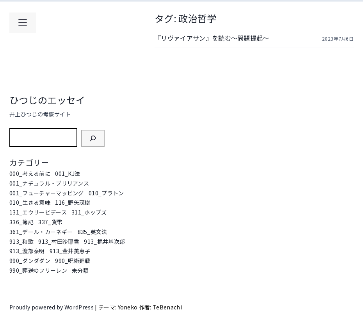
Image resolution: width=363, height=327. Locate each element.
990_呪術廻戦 (73, 260)
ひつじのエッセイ (47, 100)
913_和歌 (21, 241)
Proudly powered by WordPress (52, 307)
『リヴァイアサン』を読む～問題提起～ (212, 38)
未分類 (80, 270)
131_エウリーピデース (38, 212)
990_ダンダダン (29, 260)
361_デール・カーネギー (41, 232)
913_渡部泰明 (27, 251)
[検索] (93, 138)
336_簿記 (21, 222)
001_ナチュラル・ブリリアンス (49, 183)
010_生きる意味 (29, 202)
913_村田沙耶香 (58, 241)
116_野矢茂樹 (73, 202)
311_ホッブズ (89, 212)
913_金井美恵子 (70, 251)
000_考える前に (29, 173)
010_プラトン (106, 193)
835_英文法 (92, 232)
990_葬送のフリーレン (38, 270)
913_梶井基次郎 (104, 241)
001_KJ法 (67, 173)
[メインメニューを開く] (22, 23)
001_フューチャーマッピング (46, 193)
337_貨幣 (50, 222)
